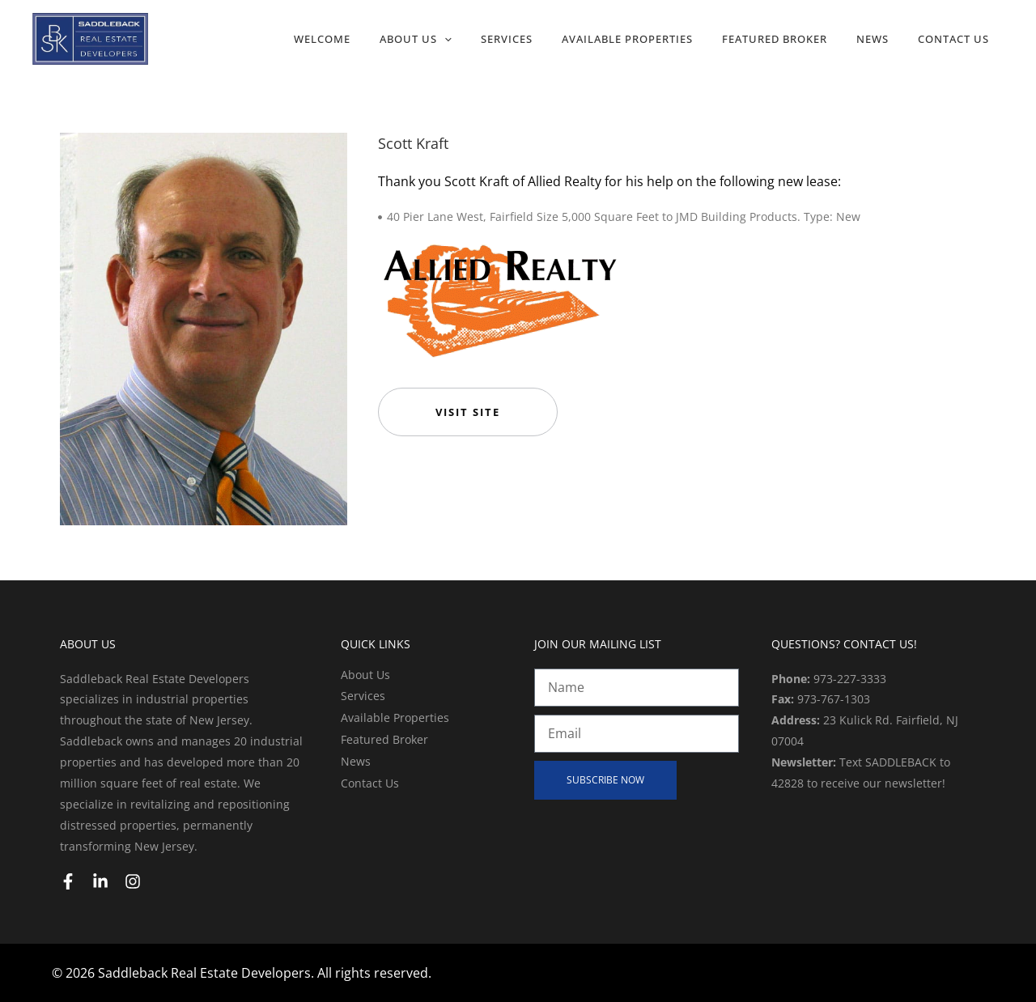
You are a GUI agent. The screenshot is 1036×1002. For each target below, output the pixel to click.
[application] (444, 38)
